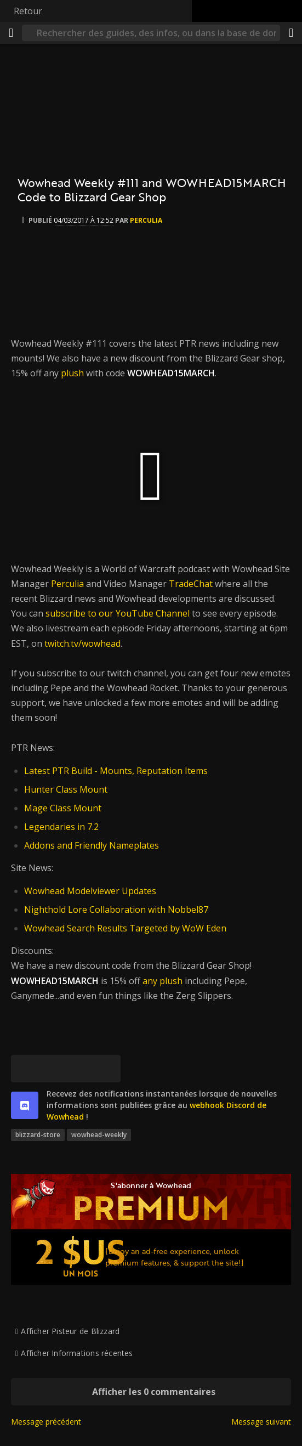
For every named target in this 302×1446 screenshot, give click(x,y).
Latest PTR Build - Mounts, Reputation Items (116, 771)
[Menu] (11, 33)
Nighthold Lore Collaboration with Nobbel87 (116, 909)
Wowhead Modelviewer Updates (90, 891)
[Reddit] (79, 1068)
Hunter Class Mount (65, 789)
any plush (163, 981)
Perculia (67, 584)
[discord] (24, 1105)
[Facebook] (52, 1068)
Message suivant (261, 1421)
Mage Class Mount (62, 808)
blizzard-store (37, 1134)
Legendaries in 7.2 (61, 827)
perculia (146, 220)
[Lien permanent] (107, 1068)
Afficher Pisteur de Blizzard (70, 1331)
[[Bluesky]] (24, 1068)
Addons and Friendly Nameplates (91, 845)
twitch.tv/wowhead (82, 643)
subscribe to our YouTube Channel (117, 613)
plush (72, 373)
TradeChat (191, 584)
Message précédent (46, 1421)
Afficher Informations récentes (77, 1353)
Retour (28, 11)
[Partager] (291, 33)
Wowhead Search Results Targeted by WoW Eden (125, 928)
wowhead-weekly (99, 1134)
